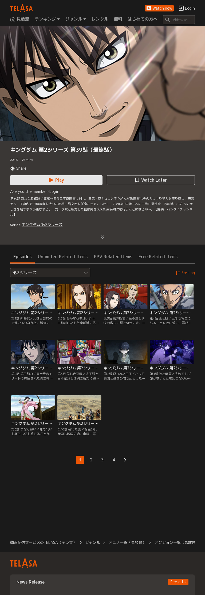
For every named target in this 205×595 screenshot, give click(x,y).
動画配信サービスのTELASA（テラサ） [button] (43, 542)
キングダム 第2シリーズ (42, 224)
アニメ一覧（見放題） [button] (127, 542)
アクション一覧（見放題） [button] (177, 542)
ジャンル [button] (92, 542)
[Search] (179, 19)
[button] (159, 8)
